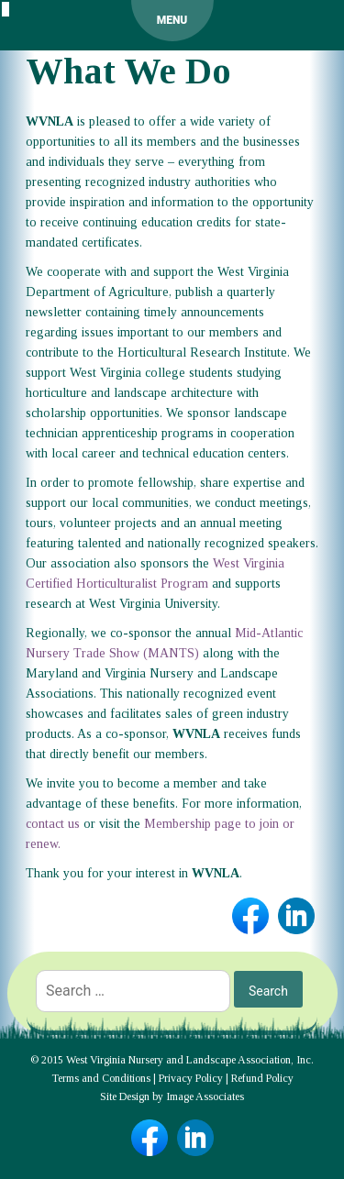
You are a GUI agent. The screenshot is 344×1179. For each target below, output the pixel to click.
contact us (53, 824)
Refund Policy (262, 1078)
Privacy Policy (191, 1078)
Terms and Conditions (100, 1078)
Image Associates (205, 1096)
